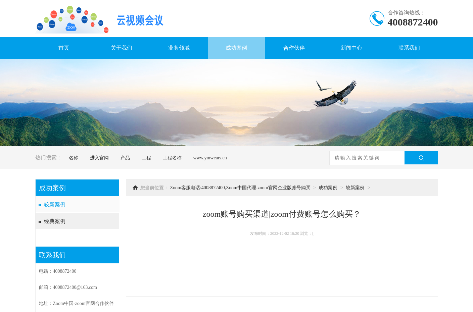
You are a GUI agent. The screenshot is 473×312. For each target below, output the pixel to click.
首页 (63, 48)
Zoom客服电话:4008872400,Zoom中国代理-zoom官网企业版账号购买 (240, 187)
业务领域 (179, 48)
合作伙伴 (294, 48)
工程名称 (172, 157)
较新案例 (54, 204)
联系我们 (409, 48)
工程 (146, 157)
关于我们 (121, 48)
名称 (73, 157)
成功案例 (236, 48)
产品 (125, 157)
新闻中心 (351, 48)
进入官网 (99, 157)
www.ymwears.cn (210, 157)
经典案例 (54, 221)
